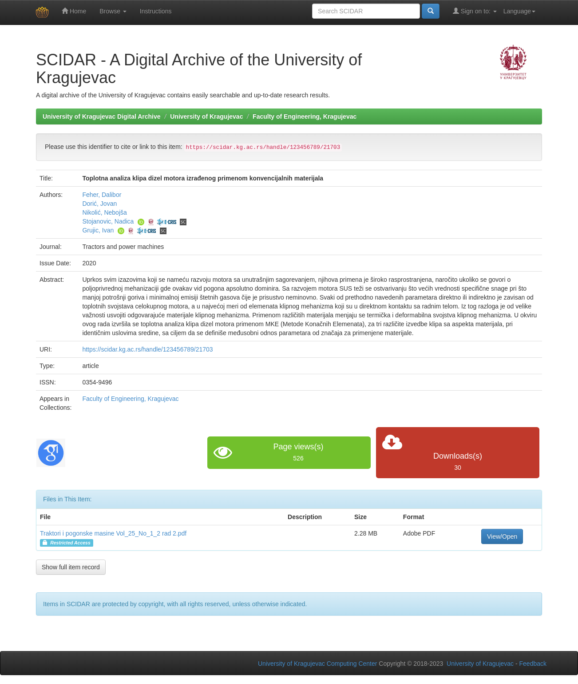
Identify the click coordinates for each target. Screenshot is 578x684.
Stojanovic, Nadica (108, 221)
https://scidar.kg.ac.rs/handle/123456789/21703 (147, 349)
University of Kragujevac (206, 116)
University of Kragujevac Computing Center (317, 663)
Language (519, 11)
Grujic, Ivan (98, 230)
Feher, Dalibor (101, 194)
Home (74, 11)
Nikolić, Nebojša (104, 212)
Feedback (532, 663)
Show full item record (71, 567)
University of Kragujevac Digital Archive (102, 116)
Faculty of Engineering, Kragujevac (304, 116)
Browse (113, 11)
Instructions (156, 11)
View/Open (502, 536)
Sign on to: (475, 11)
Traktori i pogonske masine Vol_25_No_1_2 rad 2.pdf (113, 533)
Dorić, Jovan (99, 203)
